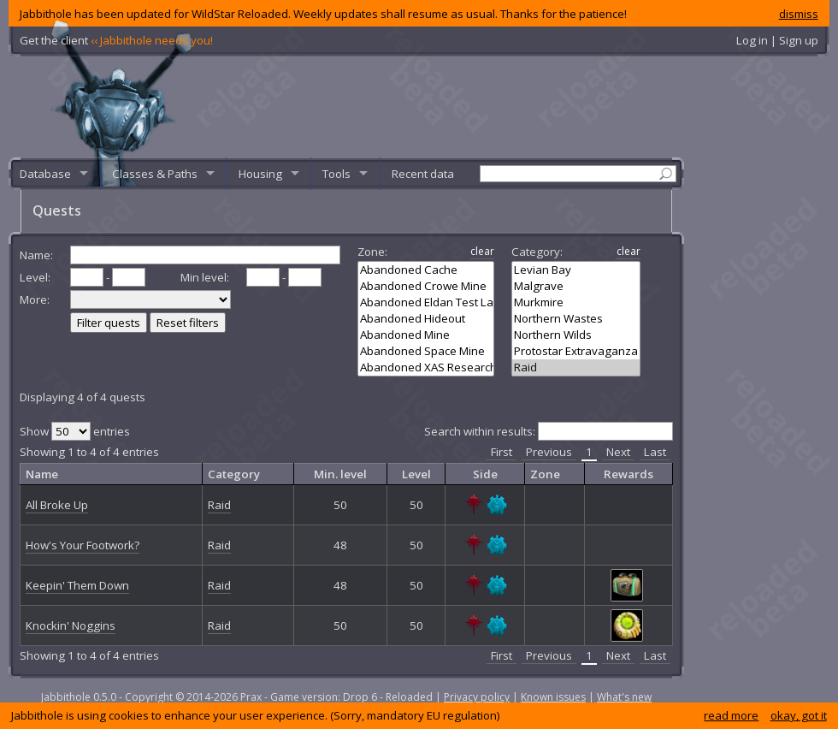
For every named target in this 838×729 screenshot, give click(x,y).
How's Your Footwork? (82, 545)
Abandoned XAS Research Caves (425, 367)
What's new (624, 697)
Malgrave (576, 286)
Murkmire (576, 302)
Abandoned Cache (425, 270)
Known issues (553, 697)
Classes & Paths (155, 173)
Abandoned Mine (425, 335)
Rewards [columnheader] (628, 474)
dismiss (798, 13)
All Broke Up (57, 505)
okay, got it (798, 715)
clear (482, 251)
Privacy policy (477, 697)
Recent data (423, 173)
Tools (336, 173)
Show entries (75, 431)
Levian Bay (576, 270)
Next (618, 451)
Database (45, 173)
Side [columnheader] (485, 474)
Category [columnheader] (234, 474)
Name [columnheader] (42, 474)
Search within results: (548, 431)
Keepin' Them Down (77, 585)
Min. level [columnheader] (340, 474)
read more (731, 715)
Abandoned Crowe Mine (425, 286)
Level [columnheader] (416, 474)
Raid (576, 367)
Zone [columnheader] (545, 474)
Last (655, 451)
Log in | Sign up (777, 40)
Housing (260, 173)
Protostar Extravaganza (576, 351)
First (501, 451)
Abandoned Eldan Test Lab (425, 302)
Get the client (116, 40)
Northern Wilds (576, 335)
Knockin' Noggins (70, 625)
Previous (549, 451)
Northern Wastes (576, 319)
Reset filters (187, 322)
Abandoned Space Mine (425, 351)
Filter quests (108, 322)
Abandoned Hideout (425, 319)
